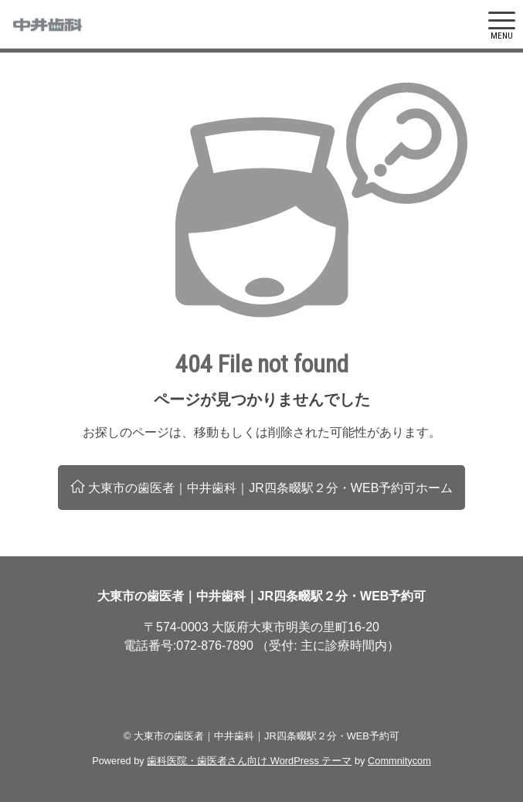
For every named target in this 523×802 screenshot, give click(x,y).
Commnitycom (399, 760)
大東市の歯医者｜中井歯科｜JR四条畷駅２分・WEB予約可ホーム (261, 486)
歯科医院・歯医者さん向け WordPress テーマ (249, 760)
